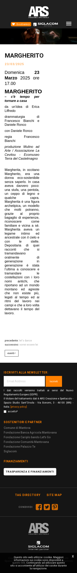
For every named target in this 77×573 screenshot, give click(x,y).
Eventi (10, 353)
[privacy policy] (18, 406)
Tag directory (27, 495)
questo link (18, 562)
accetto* (11, 411)
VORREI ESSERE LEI (29, 344)
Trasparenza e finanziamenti (30, 471)
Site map (54, 495)
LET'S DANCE (25, 340)
